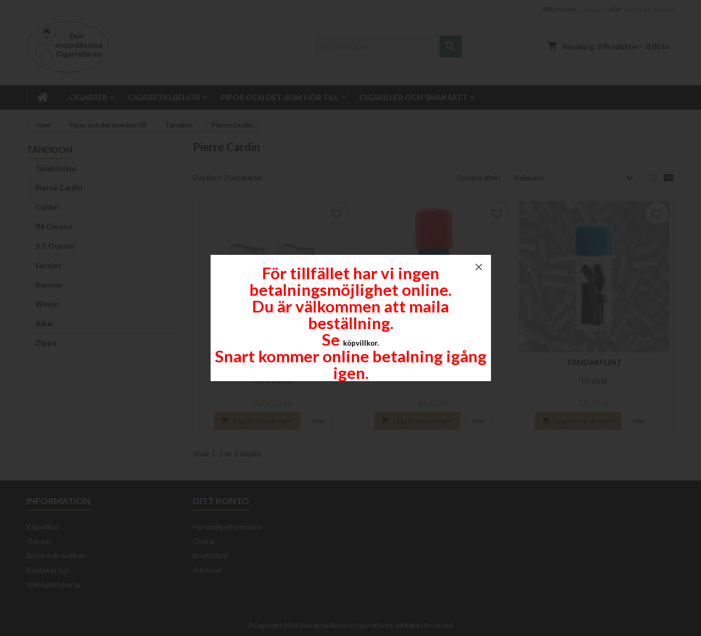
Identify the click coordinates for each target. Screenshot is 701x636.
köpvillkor (360, 342)
